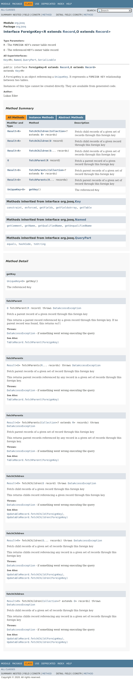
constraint (14, 207)
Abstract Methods (71, 117)
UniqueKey (14, 189)
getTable (86, 207)
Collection (57, 131)
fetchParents (38, 170)
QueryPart (30, 59)
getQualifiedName (50, 225)
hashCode (25, 244)
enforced (31, 207)
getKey (33, 189)
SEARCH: (91, 10)
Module (5, 4)
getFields (46, 207)
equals (11, 244)
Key (6, 59)
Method (47, 15)
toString (40, 244)
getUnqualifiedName (78, 225)
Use (37, 4)
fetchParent (37, 160)
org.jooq (19, 22)
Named (18, 59)
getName (30, 225)
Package (17, 4)
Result (11, 131)
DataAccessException (67, 308)
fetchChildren (38, 131)
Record (69, 31)
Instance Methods (41, 117)
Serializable (47, 59)
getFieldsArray (66, 207)
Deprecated (48, 4)
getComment (14, 225)
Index (61, 4)
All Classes (8, 10)
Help (69, 4)
